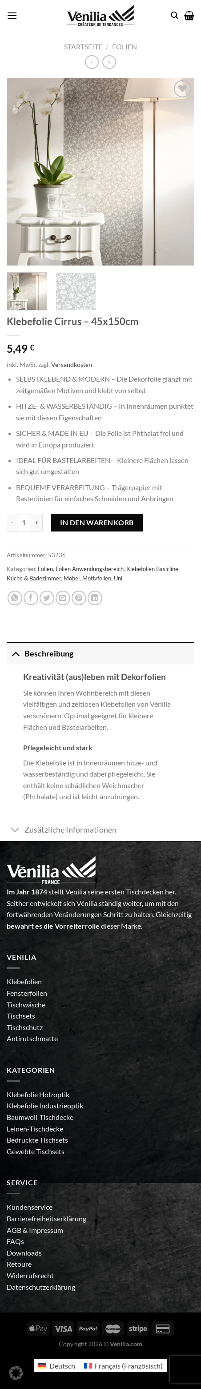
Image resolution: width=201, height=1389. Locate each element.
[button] (16, 1373)
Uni (118, 578)
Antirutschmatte (32, 1038)
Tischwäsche (26, 1004)
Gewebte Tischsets (35, 1151)
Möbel (72, 578)
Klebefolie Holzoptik (38, 1094)
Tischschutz (25, 1027)
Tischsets (21, 1015)
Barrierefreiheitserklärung (46, 1218)
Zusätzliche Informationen (62, 831)
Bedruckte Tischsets (37, 1139)
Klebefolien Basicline (152, 568)
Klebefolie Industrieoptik (45, 1105)
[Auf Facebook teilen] (31, 598)
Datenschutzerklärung (41, 1287)
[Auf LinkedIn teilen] (95, 598)
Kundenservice (29, 1207)
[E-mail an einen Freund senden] (63, 598)
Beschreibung (40, 653)
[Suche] (174, 15)
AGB (15, 1230)
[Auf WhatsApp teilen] (15, 598)
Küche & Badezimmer (34, 578)
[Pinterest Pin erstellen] (79, 598)
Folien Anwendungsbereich (90, 568)
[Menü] (12, 15)
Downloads (24, 1252)
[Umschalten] (15, 653)
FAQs (15, 1241)
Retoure (19, 1264)
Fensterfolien (27, 993)
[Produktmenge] (24, 522)
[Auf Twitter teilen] (47, 598)
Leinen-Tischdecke (35, 1128)
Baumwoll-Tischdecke (40, 1117)
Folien (124, 46)
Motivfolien (96, 578)
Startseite (83, 46)
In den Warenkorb (97, 522)
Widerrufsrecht (30, 1275)
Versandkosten (71, 364)
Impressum (46, 1230)
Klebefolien (24, 981)
